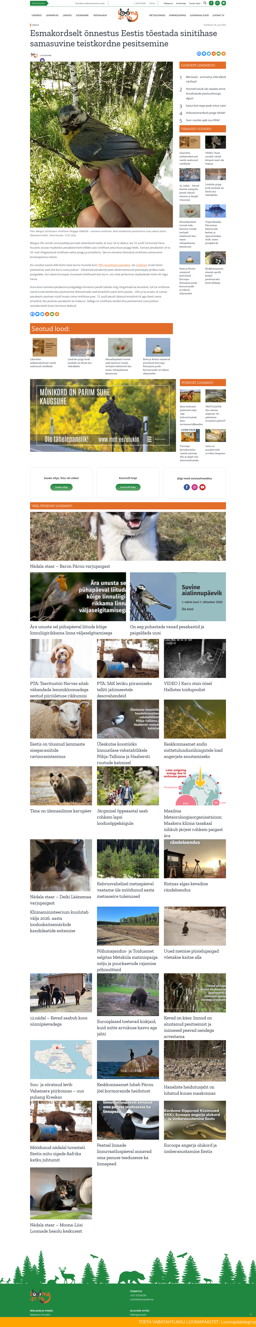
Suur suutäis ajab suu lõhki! (203, 120)
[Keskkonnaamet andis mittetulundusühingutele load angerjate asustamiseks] (195, 719)
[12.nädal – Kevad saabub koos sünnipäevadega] (61, 992)
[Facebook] (199, 54)
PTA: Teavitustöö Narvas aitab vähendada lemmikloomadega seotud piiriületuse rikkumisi (59, 689)
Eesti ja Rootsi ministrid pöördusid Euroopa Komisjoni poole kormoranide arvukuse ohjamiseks (156, 366)
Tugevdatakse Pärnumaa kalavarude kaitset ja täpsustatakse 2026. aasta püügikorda (213, 232)
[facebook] (211, 3)
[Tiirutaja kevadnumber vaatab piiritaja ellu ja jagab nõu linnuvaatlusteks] (190, 435)
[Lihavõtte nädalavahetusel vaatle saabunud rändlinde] (45, 339)
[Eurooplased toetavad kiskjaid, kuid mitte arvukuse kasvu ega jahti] (128, 994)
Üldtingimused (138, 1314)
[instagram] (217, 3)
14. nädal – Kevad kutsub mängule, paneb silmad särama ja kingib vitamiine (189, 192)
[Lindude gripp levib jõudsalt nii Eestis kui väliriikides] (83, 339)
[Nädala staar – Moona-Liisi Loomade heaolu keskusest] (61, 1193)
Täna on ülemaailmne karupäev (60, 811)
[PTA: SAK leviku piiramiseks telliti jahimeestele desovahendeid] (128, 658)
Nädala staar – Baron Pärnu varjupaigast (70, 566)
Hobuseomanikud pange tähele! (205, 113)
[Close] (251, 1314)
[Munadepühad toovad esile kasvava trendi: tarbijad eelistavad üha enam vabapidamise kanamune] (120, 339)
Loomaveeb (45, 55)
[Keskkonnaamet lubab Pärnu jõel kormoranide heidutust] (128, 1059)
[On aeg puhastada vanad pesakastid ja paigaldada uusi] (178, 596)
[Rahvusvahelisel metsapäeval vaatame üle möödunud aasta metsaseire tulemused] (128, 858)
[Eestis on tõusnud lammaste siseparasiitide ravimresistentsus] (61, 719)
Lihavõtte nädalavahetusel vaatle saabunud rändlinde (43, 363)
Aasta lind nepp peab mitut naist (206, 105)
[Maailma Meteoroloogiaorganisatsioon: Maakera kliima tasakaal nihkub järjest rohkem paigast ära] (195, 785)
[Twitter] (209, 54)
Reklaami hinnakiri (40, 1314)
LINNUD (35, 25)
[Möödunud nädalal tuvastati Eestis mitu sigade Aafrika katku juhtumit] (61, 1121)
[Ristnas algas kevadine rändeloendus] (195, 858)
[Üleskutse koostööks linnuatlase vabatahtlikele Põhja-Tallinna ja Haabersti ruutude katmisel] (128, 719)
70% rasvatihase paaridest (114, 265)
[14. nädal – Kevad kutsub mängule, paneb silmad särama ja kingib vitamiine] (189, 174)
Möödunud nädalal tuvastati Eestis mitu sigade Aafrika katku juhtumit (57, 1154)
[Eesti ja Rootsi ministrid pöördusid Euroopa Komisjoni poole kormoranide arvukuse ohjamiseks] (158, 339)
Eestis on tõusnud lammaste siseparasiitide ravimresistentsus (57, 750)
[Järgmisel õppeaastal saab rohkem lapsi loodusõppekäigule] (128, 785)
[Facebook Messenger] (204, 54)
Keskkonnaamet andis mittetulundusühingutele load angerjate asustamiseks (193, 750)
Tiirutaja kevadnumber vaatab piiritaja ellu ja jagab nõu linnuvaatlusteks (189, 453)
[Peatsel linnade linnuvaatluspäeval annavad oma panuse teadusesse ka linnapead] (128, 1120)
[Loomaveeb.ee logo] (128, 9)
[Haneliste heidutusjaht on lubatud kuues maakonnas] (195, 1061)
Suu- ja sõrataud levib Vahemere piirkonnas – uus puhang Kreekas (57, 1091)
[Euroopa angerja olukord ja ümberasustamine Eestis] (195, 1120)
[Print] (214, 54)
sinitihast (141, 265)
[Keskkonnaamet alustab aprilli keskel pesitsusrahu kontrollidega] (215, 257)
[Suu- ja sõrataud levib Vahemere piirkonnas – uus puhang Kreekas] (61, 1059)
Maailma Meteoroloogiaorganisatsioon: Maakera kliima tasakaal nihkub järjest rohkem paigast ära (193, 823)
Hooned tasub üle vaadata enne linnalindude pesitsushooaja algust (205, 93)
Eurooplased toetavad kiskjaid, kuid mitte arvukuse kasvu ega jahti (127, 1028)
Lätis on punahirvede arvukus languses (215, 450)
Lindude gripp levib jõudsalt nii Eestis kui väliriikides (80, 363)
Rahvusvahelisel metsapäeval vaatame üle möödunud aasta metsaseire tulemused (125, 890)
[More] (223, 54)
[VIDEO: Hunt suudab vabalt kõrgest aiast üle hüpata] (215, 142)
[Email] (42, 60)
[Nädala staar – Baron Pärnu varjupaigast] (128, 536)
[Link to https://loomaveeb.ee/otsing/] (205, 4)
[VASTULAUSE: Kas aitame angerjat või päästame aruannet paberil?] (215, 395)
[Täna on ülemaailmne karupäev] (61, 785)
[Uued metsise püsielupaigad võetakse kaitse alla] (195, 926)
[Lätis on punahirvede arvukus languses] (215, 435)
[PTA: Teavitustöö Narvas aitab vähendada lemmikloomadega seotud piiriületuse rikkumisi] (61, 658)
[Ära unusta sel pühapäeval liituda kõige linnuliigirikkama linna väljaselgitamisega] (78, 596)
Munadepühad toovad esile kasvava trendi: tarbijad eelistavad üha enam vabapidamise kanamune (118, 366)
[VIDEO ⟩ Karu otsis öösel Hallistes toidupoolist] (195, 658)
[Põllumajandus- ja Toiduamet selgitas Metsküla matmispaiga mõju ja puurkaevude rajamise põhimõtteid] (128, 926)
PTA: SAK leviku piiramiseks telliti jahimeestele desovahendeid (124, 689)
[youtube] (223, 3)
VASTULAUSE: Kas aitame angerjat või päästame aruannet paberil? (215, 413)
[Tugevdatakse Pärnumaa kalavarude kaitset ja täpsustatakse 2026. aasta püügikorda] (215, 210)
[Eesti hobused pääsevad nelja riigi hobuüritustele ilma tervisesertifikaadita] (190, 395)
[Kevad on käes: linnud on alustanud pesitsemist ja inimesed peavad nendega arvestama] (195, 992)
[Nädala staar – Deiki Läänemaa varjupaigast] (61, 865)
